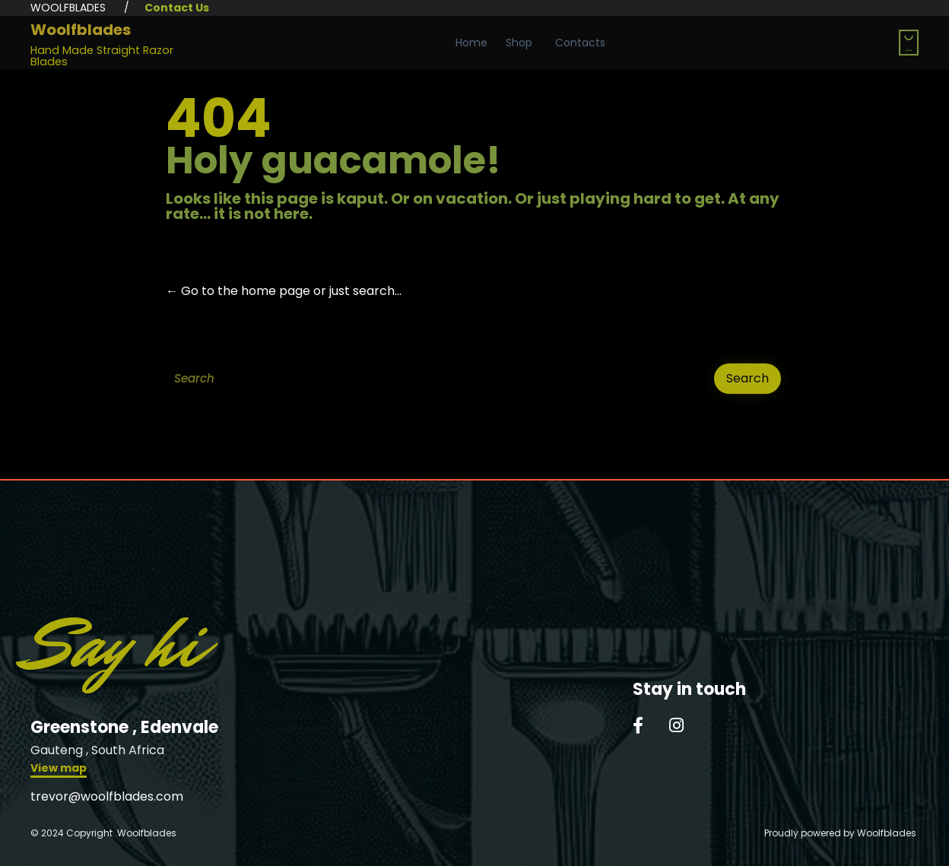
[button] (58, 770)
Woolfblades (80, 29)
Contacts (580, 42)
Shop (519, 42)
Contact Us (176, 7)
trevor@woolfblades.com (106, 796)
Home (471, 42)
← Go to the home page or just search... (284, 291)
